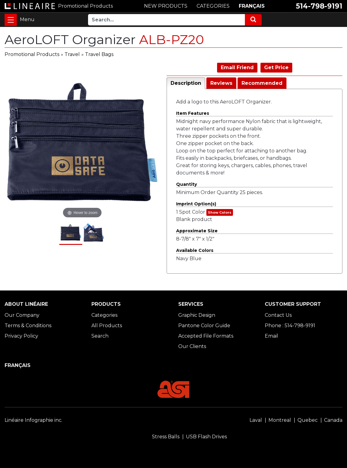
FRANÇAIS (252, 6)
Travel (72, 54)
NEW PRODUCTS (165, 6)
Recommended (262, 83)
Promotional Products (32, 54)
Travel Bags (99, 54)
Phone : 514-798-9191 (290, 325)
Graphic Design (196, 315)
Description (186, 83)
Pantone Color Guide (204, 325)
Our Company (22, 315)
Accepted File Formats (205, 336)
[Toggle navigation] (11, 20)
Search (100, 336)
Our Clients (192, 346)
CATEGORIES (213, 6)
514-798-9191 (319, 6)
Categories (104, 315)
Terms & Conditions (28, 325)
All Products (106, 325)
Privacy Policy (21, 336)
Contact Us (278, 315)
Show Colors (219, 212)
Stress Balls (165, 437)
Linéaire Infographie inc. (33, 420)
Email (271, 336)
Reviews (221, 83)
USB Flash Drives (206, 437)
